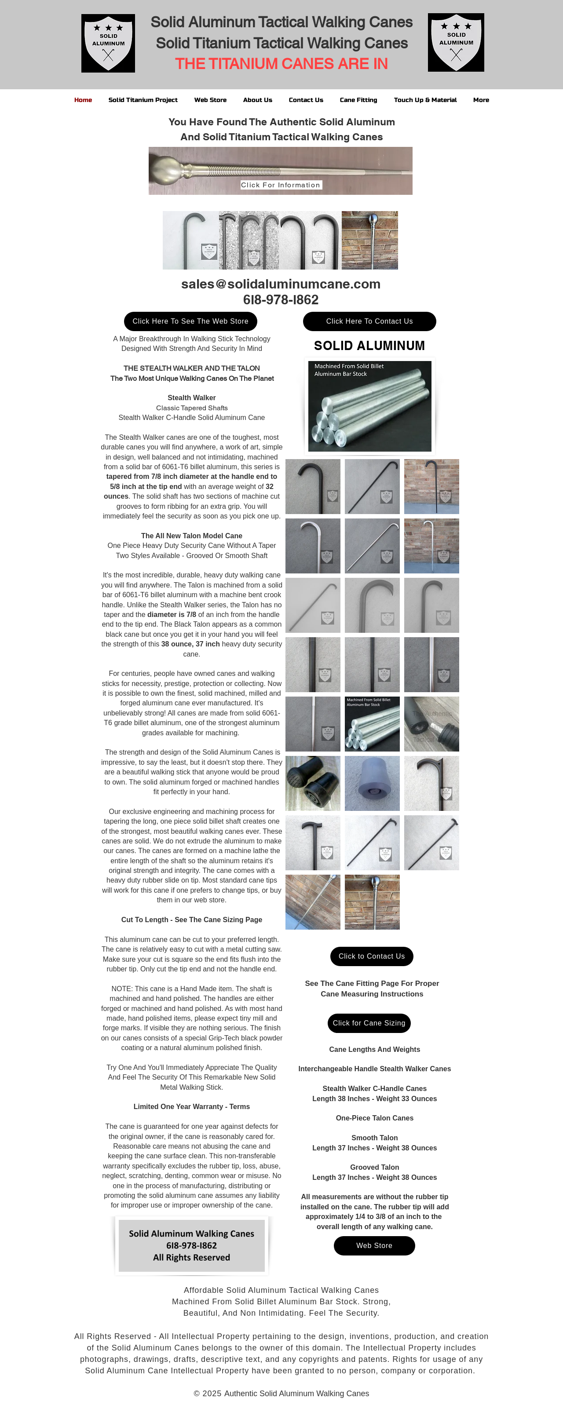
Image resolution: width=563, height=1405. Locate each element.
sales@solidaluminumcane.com (281, 284)
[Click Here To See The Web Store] (190, 321)
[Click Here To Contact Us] (369, 321)
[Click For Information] (281, 185)
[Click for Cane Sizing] (369, 1023)
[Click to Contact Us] (371, 956)
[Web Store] (374, 1245)
